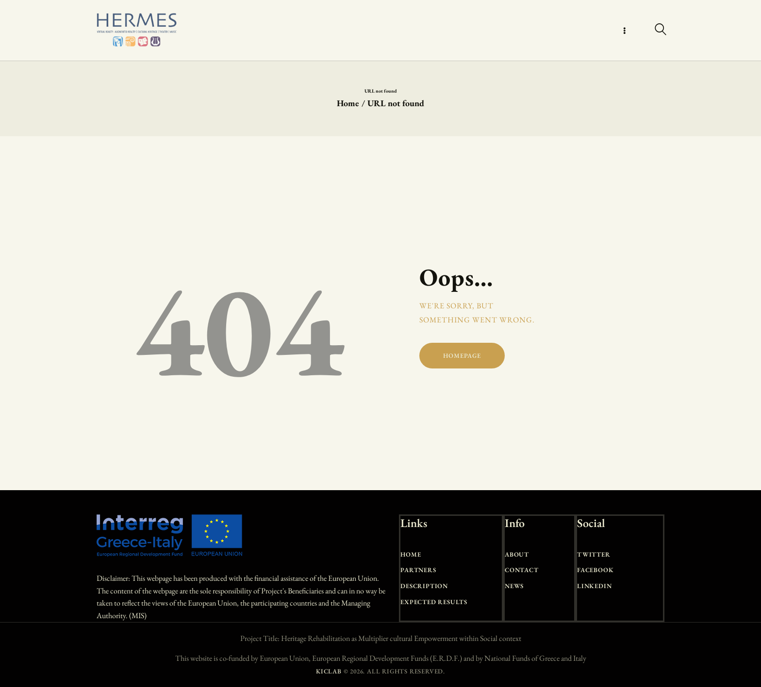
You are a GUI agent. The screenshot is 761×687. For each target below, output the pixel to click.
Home (348, 103)
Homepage (461, 355)
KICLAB (329, 671)
